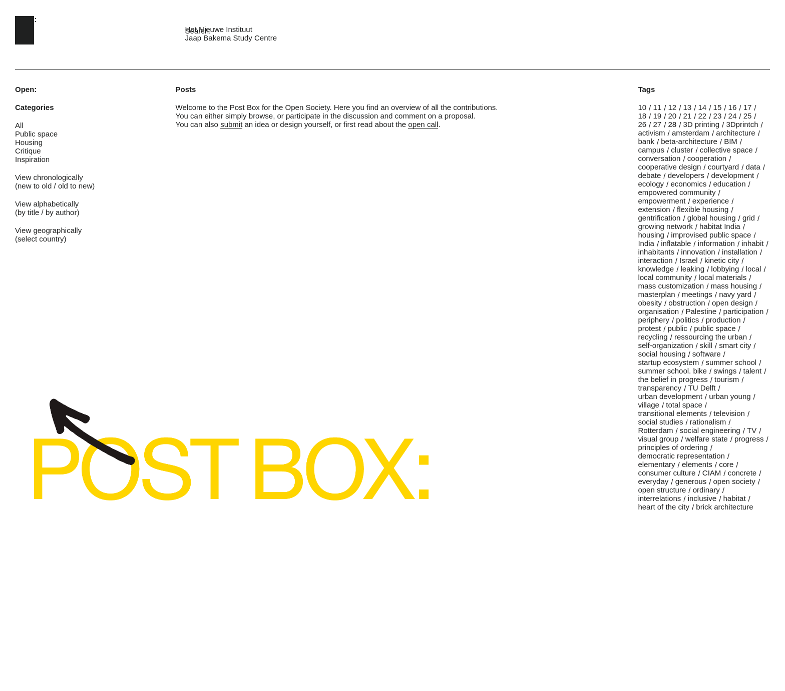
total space (684, 404)
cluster (682, 150)
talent (752, 370)
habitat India (719, 226)
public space (714, 328)
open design (732, 302)
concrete (742, 472)
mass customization (671, 286)
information (716, 243)
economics (688, 184)
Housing (29, 142)
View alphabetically (47, 204)
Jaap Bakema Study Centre (231, 38)
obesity (650, 302)
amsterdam (690, 132)
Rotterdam (655, 430)
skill (706, 345)
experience (710, 200)
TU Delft (701, 388)
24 (732, 116)
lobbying (725, 268)
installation (739, 252)
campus (651, 150)
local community (665, 277)
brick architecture (724, 506)
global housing (711, 218)
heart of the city (663, 506)
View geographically (48, 230)
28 (672, 124)
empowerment (661, 200)
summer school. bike (672, 370)
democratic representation (681, 456)
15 (717, 107)
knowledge (656, 268)
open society (734, 481)
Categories (34, 107)
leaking (692, 268)
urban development (670, 396)
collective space (726, 150)
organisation (658, 311)
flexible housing (702, 209)
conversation (659, 158)
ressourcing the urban (710, 336)
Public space (36, 134)
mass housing (733, 286)
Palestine (700, 311)
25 (747, 116)
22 (702, 116)
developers (686, 175)
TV (751, 430)
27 (657, 124)
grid (748, 218)
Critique (28, 150)
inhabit (752, 243)
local (753, 268)
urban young (729, 396)
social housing (661, 354)
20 (672, 116)
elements (697, 464)
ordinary (706, 490)
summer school (730, 362)
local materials (722, 277)
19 (657, 116)
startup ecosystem (668, 362)
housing (651, 234)
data (753, 166)
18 (642, 116)
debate (649, 175)
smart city (735, 345)
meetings (697, 294)
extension (654, 209)
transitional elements (672, 413)
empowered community (676, 192)
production (723, 320)
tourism (726, 379)
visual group (658, 438)
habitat (734, 498)
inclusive (702, 498)
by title (28, 212)
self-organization (665, 345)
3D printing (701, 124)
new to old (35, 186)
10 (642, 107)
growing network (665, 226)
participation (743, 311)
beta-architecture (689, 141)
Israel (688, 260)
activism (651, 132)
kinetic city (721, 260)
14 (702, 107)
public (677, 328)
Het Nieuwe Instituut (218, 29)
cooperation (706, 158)
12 (672, 107)
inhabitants (656, 252)
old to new (75, 186)
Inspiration (32, 159)
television (729, 413)
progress (748, 438)
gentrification (659, 218)
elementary (656, 464)
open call (423, 124)
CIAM (711, 472)
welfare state (706, 438)
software (706, 354)
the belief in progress (672, 379)
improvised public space (711, 234)
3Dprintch (742, 124)
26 (642, 124)
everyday (653, 481)
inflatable (676, 243)
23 (717, 116)
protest (649, 328)
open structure (662, 490)
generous (691, 481)
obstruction (686, 302)
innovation (698, 252)
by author (61, 212)
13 (687, 107)
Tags (646, 89)
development (732, 175)
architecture (735, 132)
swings (724, 370)
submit (231, 124)
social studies (660, 422)
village (648, 404)
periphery (653, 320)
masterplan (656, 294)
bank (646, 141)
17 (747, 107)
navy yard (735, 294)
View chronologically (49, 177)
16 (732, 107)
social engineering (710, 430)
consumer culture (666, 472)
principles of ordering (672, 447)
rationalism (708, 422)
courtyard (723, 166)
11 (657, 107)
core (726, 464)
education (729, 184)
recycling (652, 336)
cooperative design (669, 166)
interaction (655, 260)
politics (687, 320)
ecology (651, 184)
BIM (730, 141)
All (19, 125)
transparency (659, 388)
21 (687, 116)
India (646, 243)
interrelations (659, 498)
